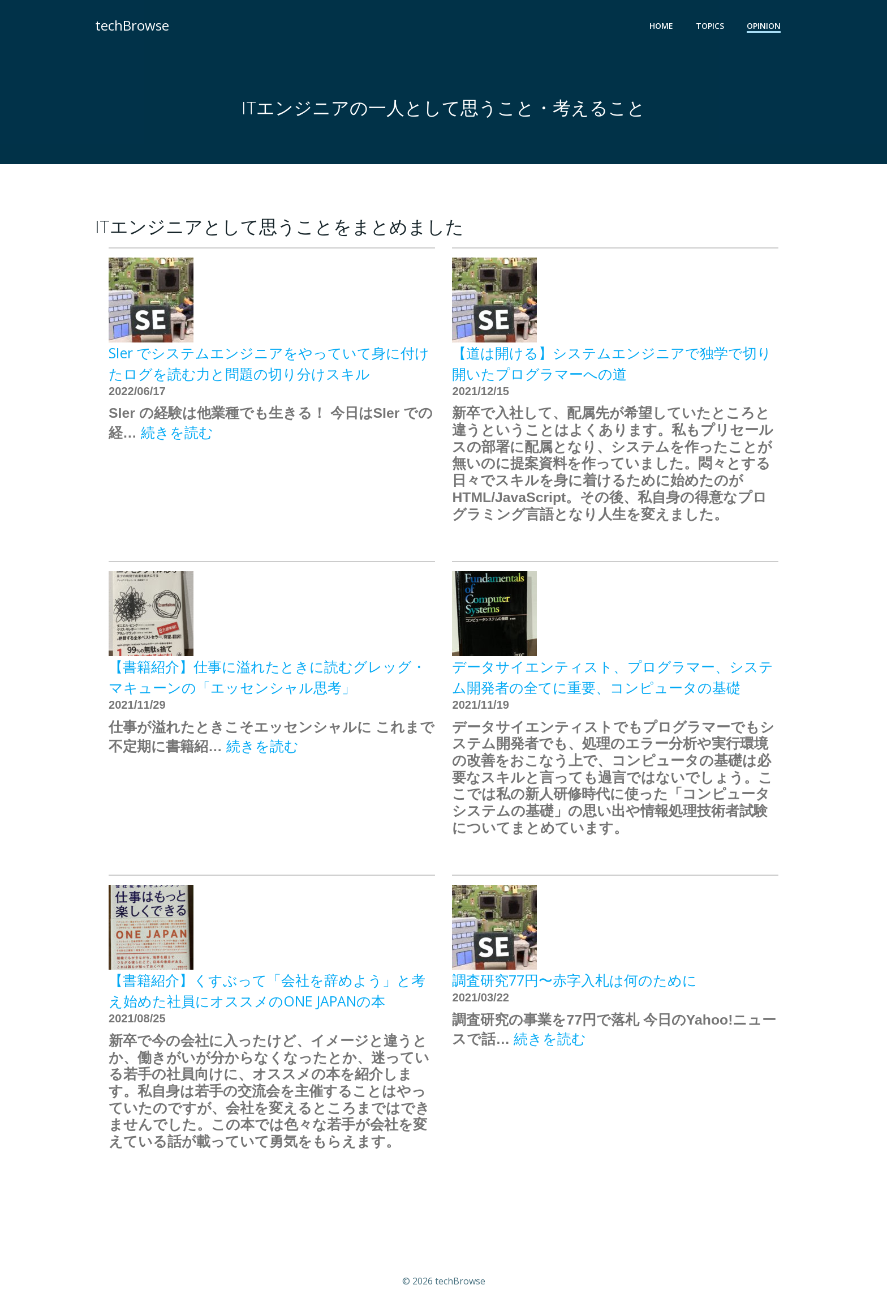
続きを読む (177, 432)
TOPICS (710, 25)
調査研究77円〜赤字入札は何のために (574, 980)
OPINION (764, 25)
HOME (661, 25)
